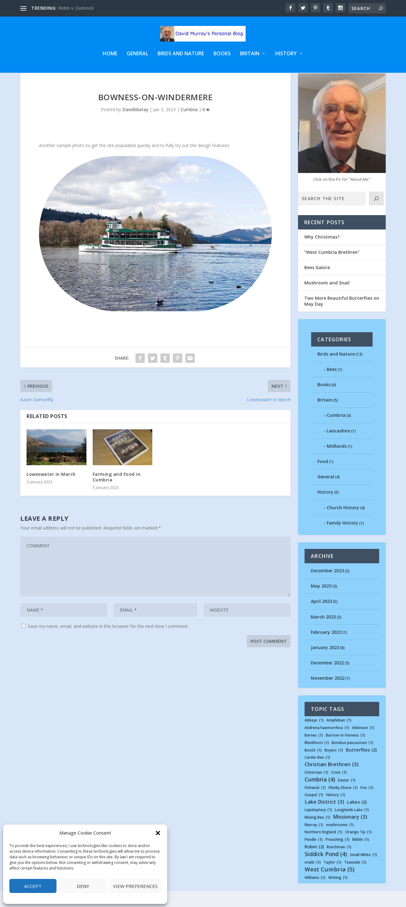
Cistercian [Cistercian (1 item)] (316, 788)
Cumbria (189, 126)
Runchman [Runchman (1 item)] (339, 863)
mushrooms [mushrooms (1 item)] (340, 841)
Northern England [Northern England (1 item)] (323, 848)
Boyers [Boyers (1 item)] (334, 766)
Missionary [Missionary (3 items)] (350, 833)
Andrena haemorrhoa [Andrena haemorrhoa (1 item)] (327, 744)
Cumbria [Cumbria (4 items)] (320, 795)
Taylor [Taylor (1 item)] (332, 878)
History (286, 58)
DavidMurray (135, 126)
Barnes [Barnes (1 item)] (314, 751)
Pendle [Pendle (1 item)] (314, 855)
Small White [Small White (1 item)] (363, 871)
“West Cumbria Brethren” (332, 268)
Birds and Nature (181, 58)
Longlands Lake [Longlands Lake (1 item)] (352, 826)
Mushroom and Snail (327, 299)
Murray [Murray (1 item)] (314, 841)
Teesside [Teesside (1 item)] (355, 878)
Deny (83, 886)
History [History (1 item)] (335, 811)
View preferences (135, 886)
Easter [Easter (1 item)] (346, 796)
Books (222, 58)
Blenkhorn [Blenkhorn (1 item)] (317, 759)
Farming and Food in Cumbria (117, 493)
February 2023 (326, 648)
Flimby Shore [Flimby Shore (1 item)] (343, 803)
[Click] (376, 215)
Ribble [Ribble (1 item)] (360, 855)
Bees (332, 385)
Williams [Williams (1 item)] (315, 893)
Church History (343, 524)
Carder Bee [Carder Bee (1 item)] (317, 773)
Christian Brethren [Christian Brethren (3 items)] (332, 780)
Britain (249, 58)
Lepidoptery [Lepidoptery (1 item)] (318, 826)
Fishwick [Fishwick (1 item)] (315, 803)
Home (110, 58)
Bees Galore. (317, 284)
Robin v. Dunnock (76, 8)
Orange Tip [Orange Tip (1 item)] (358, 848)
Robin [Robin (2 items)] (314, 863)
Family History (342, 539)
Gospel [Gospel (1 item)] (314, 811)
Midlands (337, 462)
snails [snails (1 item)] (313, 878)
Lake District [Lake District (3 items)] (324, 818)
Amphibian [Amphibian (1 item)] (338, 736)
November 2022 (328, 694)
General (137, 58)
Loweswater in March (51, 490)
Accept (33, 886)
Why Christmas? (322, 253)
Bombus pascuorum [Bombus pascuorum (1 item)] (352, 759)
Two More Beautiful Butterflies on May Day (341, 317)
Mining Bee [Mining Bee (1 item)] (317, 833)
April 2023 (321, 617)
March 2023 (323, 633)
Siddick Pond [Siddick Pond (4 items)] (326, 870)
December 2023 (327, 587)
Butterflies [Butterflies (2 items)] (361, 766)
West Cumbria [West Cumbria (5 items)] (330, 885)
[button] (158, 833)
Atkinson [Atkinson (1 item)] (363, 744)
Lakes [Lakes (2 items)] (357, 818)
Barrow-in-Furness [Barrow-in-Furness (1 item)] (345, 751)
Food (322, 478)
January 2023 (325, 664)
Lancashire (338, 447)
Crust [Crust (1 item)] (339, 788)
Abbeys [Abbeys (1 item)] (314, 736)
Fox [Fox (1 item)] (366, 803)
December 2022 (327, 679)
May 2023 (321, 602)
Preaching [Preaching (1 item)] (337, 855)
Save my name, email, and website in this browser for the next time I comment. (108, 642)
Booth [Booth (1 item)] (313, 766)
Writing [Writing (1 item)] (338, 893)
